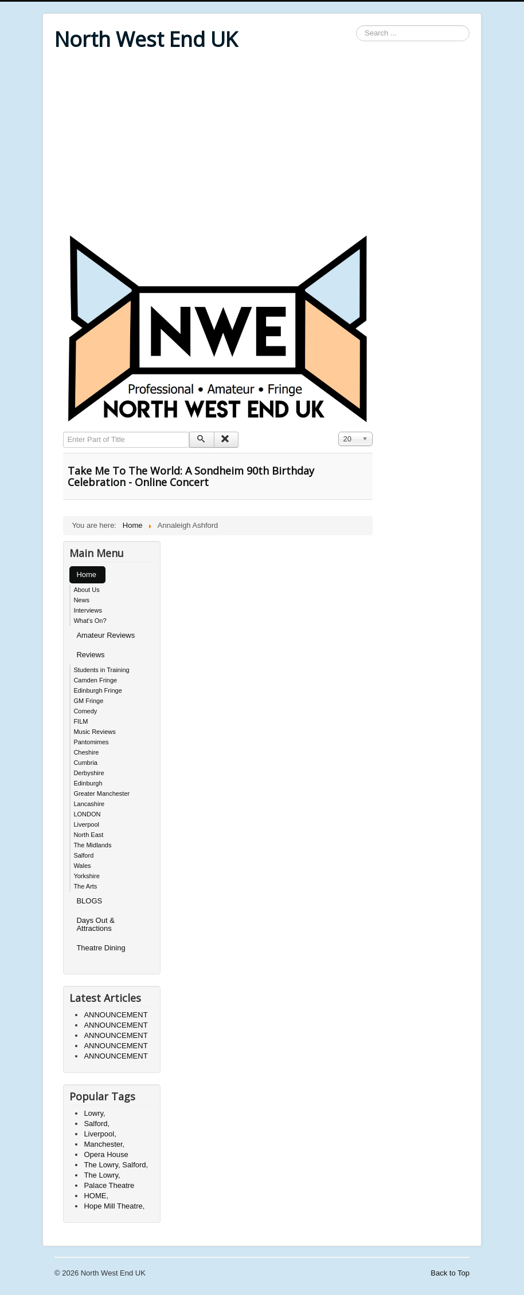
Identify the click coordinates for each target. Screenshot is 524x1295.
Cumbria (85, 762)
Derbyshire (88, 772)
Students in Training (101, 669)
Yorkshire (86, 875)
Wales (82, 865)
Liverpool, (100, 1134)
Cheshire (86, 752)
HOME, (96, 1195)
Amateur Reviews (105, 635)
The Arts (85, 886)
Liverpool (86, 824)
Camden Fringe (95, 680)
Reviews (90, 654)
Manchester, (104, 1144)
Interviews (87, 610)
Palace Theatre (109, 1185)
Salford (83, 855)
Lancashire (88, 803)
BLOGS (89, 901)
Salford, (97, 1123)
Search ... (356, 25)
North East (88, 834)
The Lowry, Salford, (116, 1164)
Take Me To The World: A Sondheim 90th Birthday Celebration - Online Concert (191, 476)
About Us (86, 589)
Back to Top (450, 1273)
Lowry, (94, 1113)
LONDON (86, 814)
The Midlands (92, 845)
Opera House (106, 1154)
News (81, 600)
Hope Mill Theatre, (114, 1206)
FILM (80, 721)
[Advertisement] (262, 144)
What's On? (89, 620)
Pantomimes (90, 742)
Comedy (85, 711)
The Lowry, (102, 1175)
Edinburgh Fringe (97, 690)
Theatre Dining (100, 947)
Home (86, 574)
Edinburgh (87, 783)
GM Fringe (88, 700)
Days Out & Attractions (95, 924)
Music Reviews (94, 731)
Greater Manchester (101, 793)
